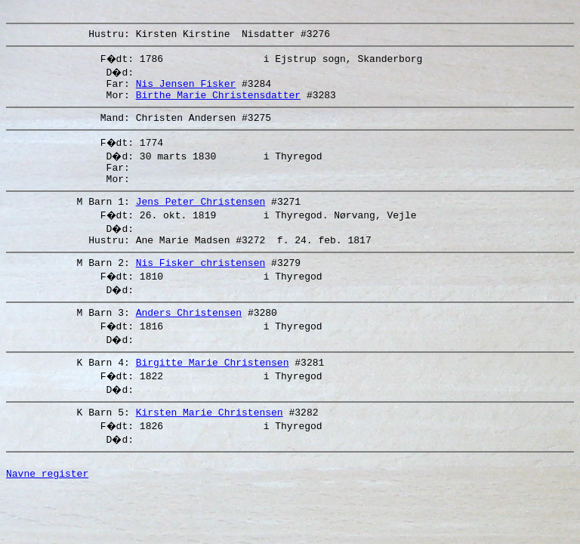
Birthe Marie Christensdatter (218, 103)
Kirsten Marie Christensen (209, 441)
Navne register (47, 507)
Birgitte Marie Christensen (212, 389)
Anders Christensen (189, 337)
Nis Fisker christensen (201, 285)
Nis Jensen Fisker (186, 90)
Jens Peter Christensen (201, 219)
